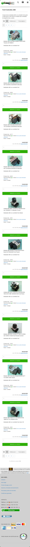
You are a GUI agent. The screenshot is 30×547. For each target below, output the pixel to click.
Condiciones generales (6, 493)
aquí (27, 472)
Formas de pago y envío (6, 485)
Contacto (3, 479)
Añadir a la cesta (15, 67)
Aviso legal (3, 482)
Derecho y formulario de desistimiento (9, 487)
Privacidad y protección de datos (8, 490)
